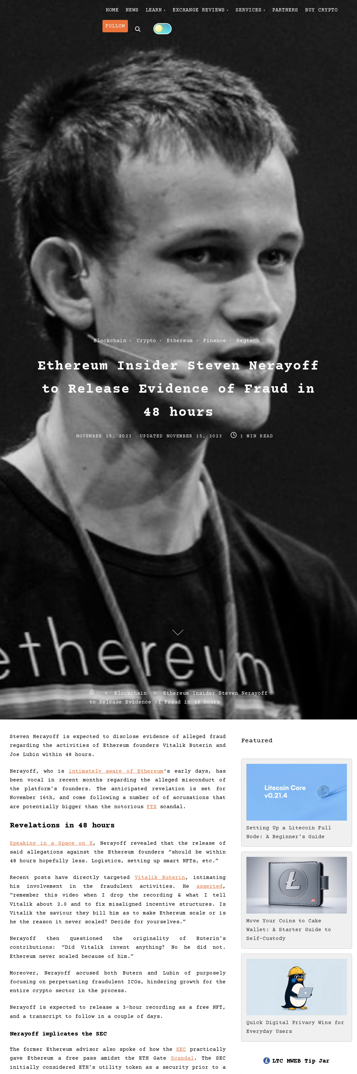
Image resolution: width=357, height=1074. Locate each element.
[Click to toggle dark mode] (214, 34)
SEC (181, 1049)
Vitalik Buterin (160, 878)
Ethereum (180, 341)
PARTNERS (319, 13)
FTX (152, 807)
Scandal (182, 1058)
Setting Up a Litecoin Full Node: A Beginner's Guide (296, 828)
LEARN (169, 13)
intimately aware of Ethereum (116, 771)
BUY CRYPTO (125, 35)
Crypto (146, 341)
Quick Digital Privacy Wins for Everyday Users (296, 1023)
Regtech (248, 341)
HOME (115, 13)
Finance (214, 341)
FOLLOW (164, 35)
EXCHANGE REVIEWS (220, 13)
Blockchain (110, 341)
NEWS (141, 13)
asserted (209, 886)
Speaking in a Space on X (51, 843)
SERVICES (276, 13)
